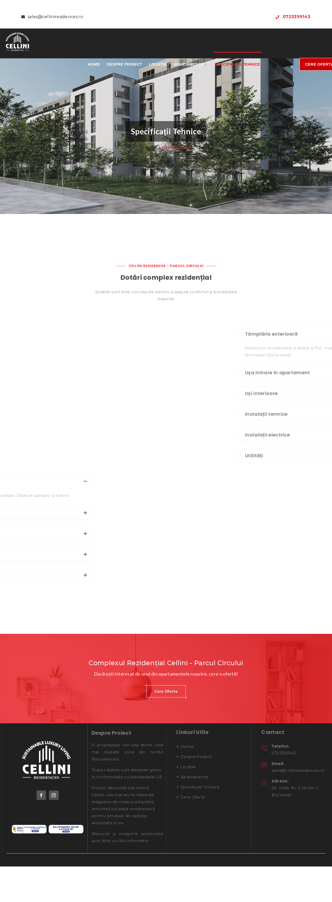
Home (94, 64)
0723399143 (296, 16)
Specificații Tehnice (237, 64)
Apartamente (189, 64)
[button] (165, 739)
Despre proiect (124, 64)
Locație (158, 64)
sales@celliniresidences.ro (55, 16)
